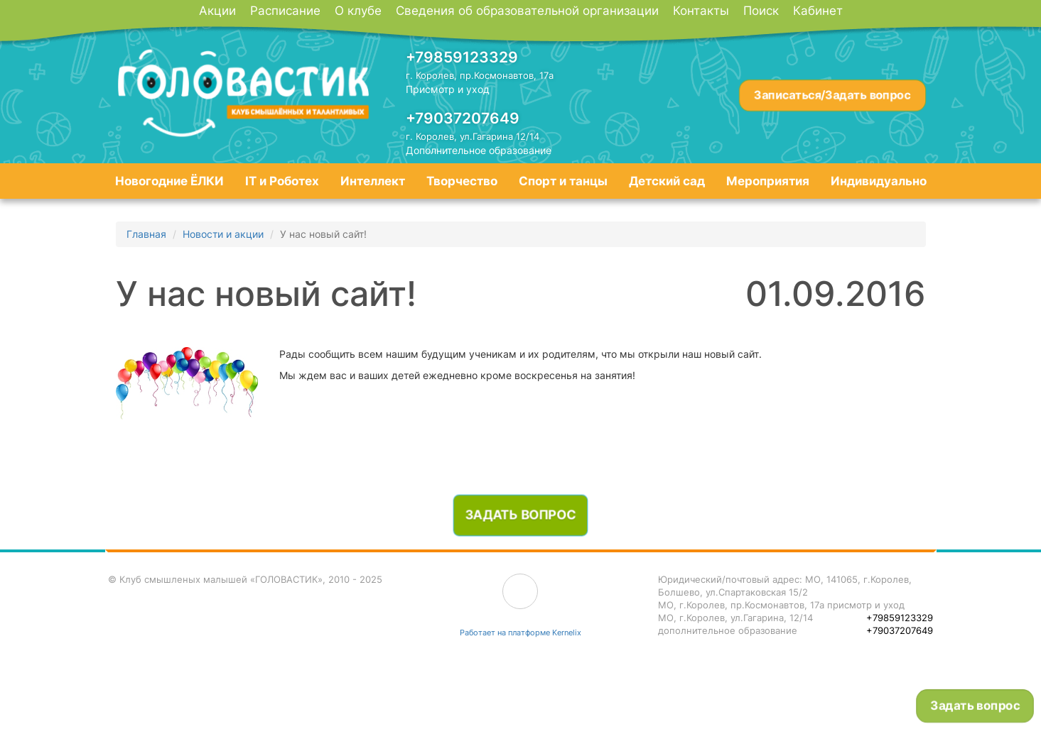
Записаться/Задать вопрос (832, 94)
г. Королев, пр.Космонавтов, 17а (480, 75)
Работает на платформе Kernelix (520, 632)
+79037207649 (462, 118)
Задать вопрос (975, 706)
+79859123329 (462, 57)
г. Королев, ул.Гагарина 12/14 (472, 136)
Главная (146, 234)
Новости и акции (223, 234)
